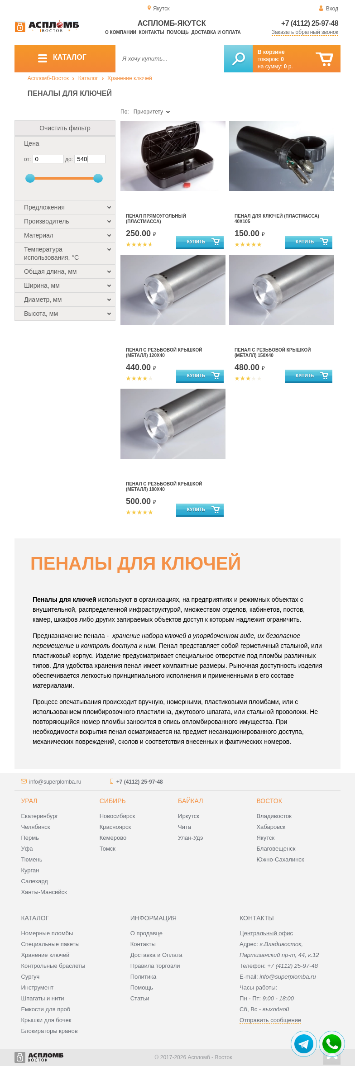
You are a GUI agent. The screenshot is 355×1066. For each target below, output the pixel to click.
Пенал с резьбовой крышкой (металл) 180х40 (164, 486)
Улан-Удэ (190, 837)
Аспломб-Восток (48, 78)
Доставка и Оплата (156, 955)
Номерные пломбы (47, 933)
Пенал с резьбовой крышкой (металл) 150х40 (273, 352)
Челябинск (35, 826)
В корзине (271, 52)
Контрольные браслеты (53, 965)
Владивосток (274, 816)
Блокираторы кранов (49, 1031)
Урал (29, 800)
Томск (107, 848)
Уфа (27, 848)
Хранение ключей (129, 78)
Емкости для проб (45, 1009)
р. (288, 66)
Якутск (265, 837)
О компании (120, 32)
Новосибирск (117, 816)
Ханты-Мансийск (44, 892)
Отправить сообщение (270, 1020)
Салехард (34, 881)
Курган (30, 870)
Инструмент (37, 987)
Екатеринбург (39, 816)
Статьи (139, 998)
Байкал (190, 800)
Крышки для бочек (46, 1020)
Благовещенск (275, 848)
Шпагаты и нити (42, 998)
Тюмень (31, 859)
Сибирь (113, 800)
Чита (184, 826)
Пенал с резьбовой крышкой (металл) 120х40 (164, 352)
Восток (269, 800)
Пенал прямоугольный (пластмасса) (156, 219)
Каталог (88, 78)
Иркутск (188, 816)
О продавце (146, 933)
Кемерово (113, 837)
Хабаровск (270, 826)
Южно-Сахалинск (280, 859)
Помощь (177, 32)
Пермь (30, 837)
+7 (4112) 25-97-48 (309, 23)
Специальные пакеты (50, 944)
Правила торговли (155, 965)
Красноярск (115, 826)
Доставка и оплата (215, 32)
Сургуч (30, 976)
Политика (143, 976)
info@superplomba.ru (55, 782)
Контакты (151, 32)
